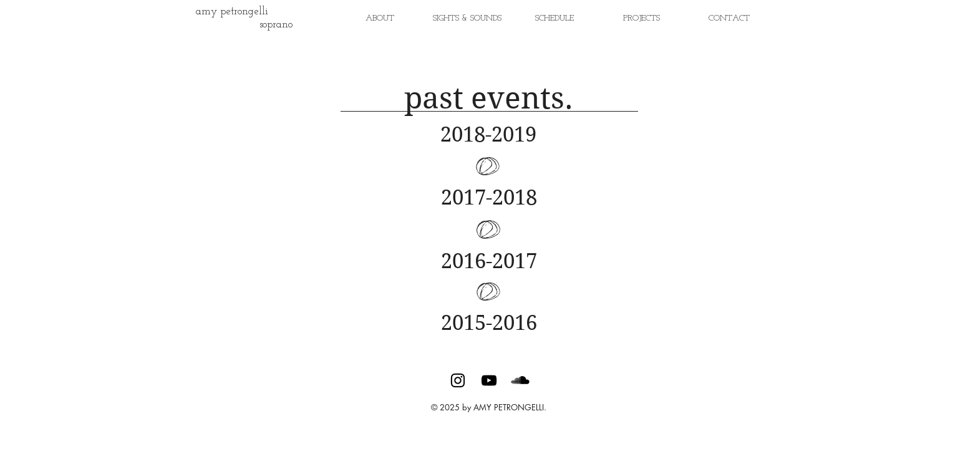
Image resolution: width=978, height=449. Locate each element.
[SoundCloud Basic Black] (520, 380)
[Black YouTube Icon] (489, 380)
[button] (641, 18)
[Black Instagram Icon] (457, 380)
